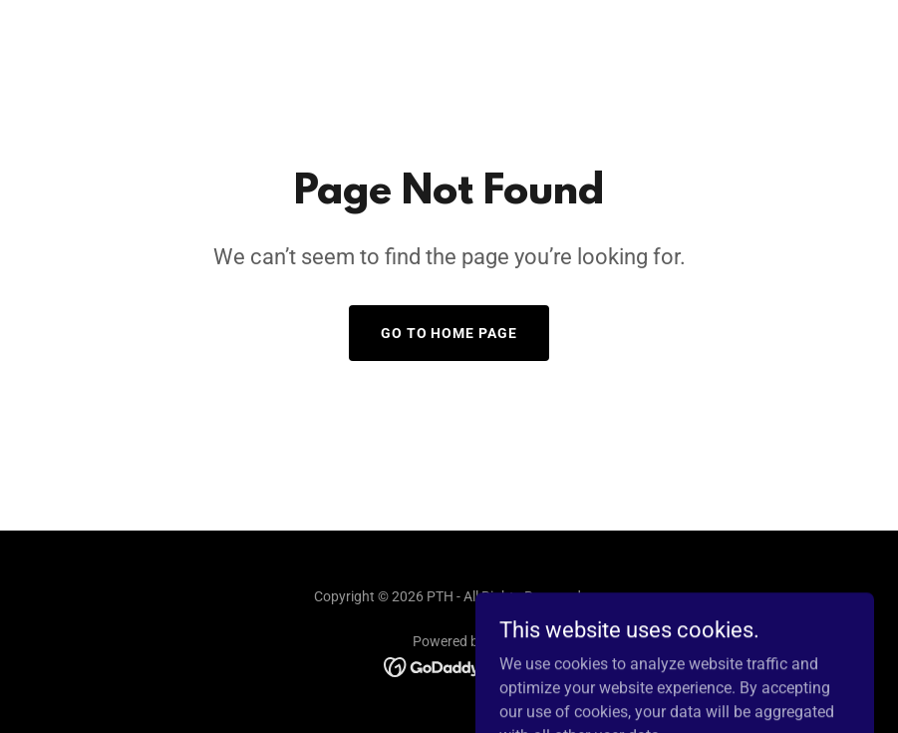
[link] (449, 665)
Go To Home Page (449, 333)
